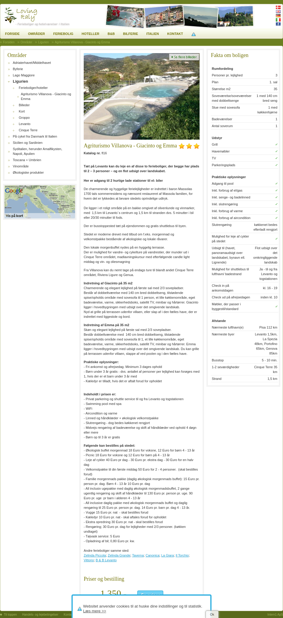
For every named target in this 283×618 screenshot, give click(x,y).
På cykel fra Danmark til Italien (35, 136)
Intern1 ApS (275, 614)
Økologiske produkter (28, 172)
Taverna (138, 555)
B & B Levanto (106, 560)
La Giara (167, 555)
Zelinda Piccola (95, 555)
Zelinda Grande (119, 555)
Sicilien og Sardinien (28, 142)
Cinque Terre (28, 130)
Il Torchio (182, 555)
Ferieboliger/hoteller (33, 88)
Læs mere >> (94, 611)
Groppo (24, 117)
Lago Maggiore (24, 75)
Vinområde (21, 166)
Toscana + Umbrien (27, 160)
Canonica (152, 555)
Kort (22, 111)
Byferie (18, 69)
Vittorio (89, 560)
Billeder (24, 105)
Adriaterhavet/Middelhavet (32, 62)
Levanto (24, 124)
